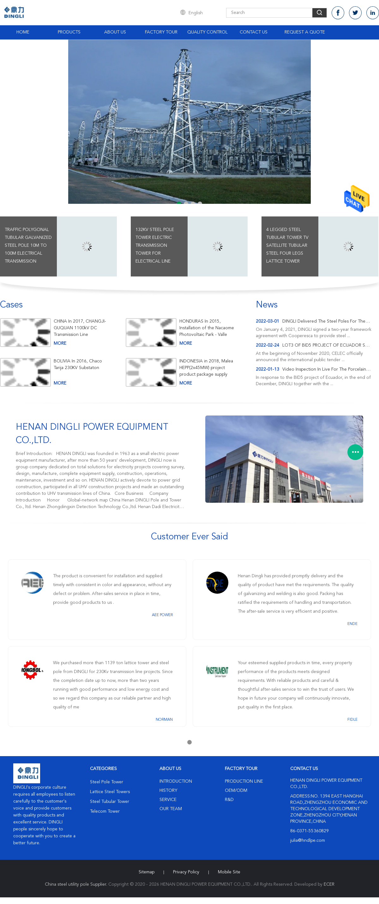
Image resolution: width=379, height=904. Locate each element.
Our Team (170, 809)
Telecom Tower (105, 811)
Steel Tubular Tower (109, 801)
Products (69, 32)
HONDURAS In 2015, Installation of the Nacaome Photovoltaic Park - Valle (206, 328)
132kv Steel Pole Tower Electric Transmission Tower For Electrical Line (154, 246)
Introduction (175, 781)
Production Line (244, 781)
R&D (229, 800)
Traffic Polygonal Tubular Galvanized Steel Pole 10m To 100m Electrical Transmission (28, 246)
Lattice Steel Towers (110, 792)
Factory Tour (161, 32)
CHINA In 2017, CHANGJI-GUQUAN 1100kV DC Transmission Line (80, 328)
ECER (329, 884)
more (60, 343)
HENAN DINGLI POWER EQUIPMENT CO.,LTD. (92, 434)
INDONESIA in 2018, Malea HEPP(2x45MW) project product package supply (206, 368)
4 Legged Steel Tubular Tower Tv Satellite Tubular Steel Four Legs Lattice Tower (287, 246)
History (168, 790)
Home (22, 32)
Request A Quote (305, 32)
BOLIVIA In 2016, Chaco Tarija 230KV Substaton (78, 364)
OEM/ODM (236, 790)
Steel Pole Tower (106, 782)
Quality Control (207, 32)
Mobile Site (229, 872)
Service (168, 800)
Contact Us (254, 32)
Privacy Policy (186, 872)
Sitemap (146, 872)
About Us (115, 32)
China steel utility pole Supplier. (76, 884)
